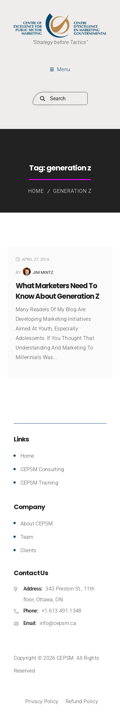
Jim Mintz (43, 272)
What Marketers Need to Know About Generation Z (57, 291)
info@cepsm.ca (58, 623)
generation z (72, 191)
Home (36, 191)
